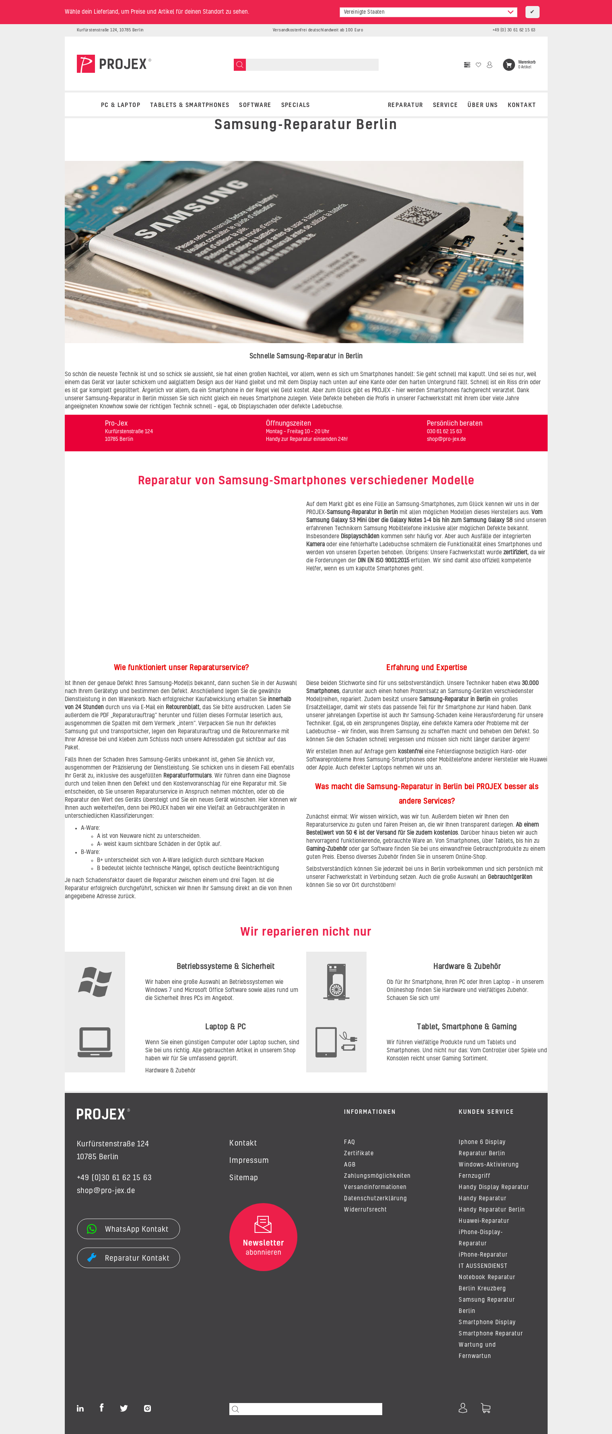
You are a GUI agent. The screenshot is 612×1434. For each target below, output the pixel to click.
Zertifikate (358, 1153)
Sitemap (243, 1178)
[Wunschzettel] (478, 64)
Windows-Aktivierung (489, 1165)
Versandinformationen (375, 1187)
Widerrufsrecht (365, 1210)
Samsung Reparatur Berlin (487, 1305)
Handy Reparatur (482, 1199)
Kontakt (522, 105)
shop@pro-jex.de (106, 1191)
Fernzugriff (474, 1176)
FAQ (349, 1142)
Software (382, 849)
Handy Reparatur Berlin (492, 1210)
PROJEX (382, 390)
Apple (326, 768)
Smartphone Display (487, 1322)
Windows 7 (158, 990)
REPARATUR (405, 105)
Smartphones (462, 841)
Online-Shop (470, 857)
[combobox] (428, 12)
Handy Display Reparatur (494, 1187)
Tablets (504, 841)
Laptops (383, 768)
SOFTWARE (255, 105)
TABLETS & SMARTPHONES (189, 105)
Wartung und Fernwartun (477, 1350)
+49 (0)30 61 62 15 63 (114, 1178)
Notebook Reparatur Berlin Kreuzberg (487, 1283)
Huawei (538, 760)
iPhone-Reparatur (483, 1255)
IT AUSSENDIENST (483, 1266)
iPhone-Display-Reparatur (481, 1238)
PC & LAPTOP (120, 105)
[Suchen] (240, 65)
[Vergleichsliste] (467, 64)
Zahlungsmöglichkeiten (377, 1176)
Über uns (483, 105)
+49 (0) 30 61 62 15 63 (514, 30)
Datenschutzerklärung (375, 1199)
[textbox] (428, 12)
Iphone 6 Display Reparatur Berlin (482, 1148)
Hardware (454, 990)
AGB (349, 1165)
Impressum (249, 1160)
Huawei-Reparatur (484, 1221)
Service (445, 105)
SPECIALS (295, 105)
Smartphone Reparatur (491, 1334)
